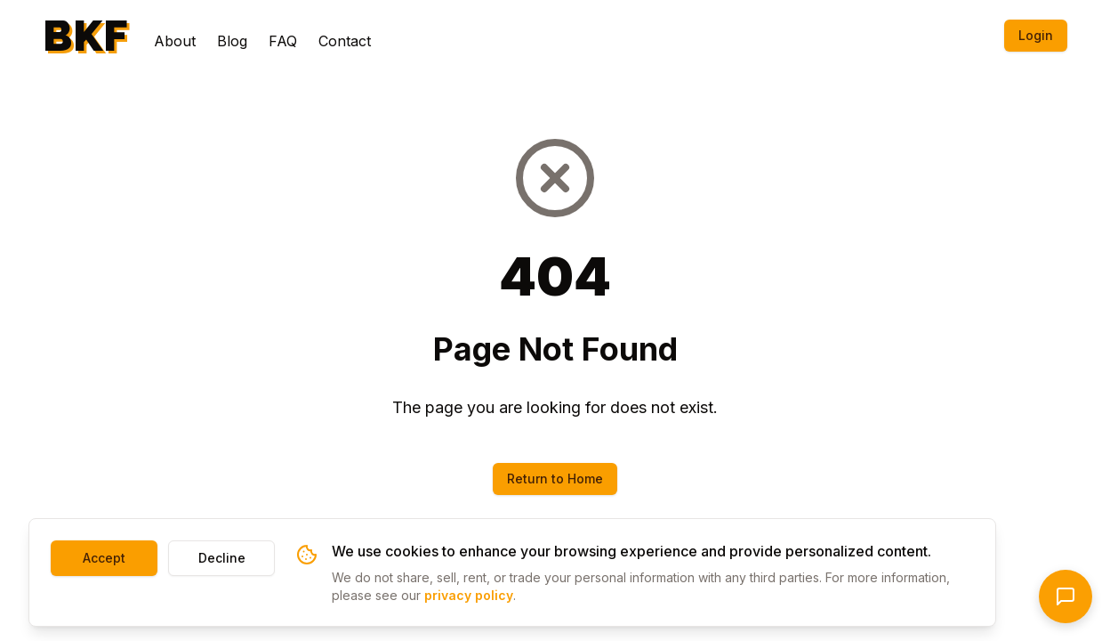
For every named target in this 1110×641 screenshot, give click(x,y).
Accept (104, 557)
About (175, 41)
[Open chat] (1065, 596)
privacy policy (468, 595)
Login (1035, 35)
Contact (344, 41)
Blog (232, 41)
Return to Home (555, 478)
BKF (86, 36)
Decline (221, 557)
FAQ (283, 41)
